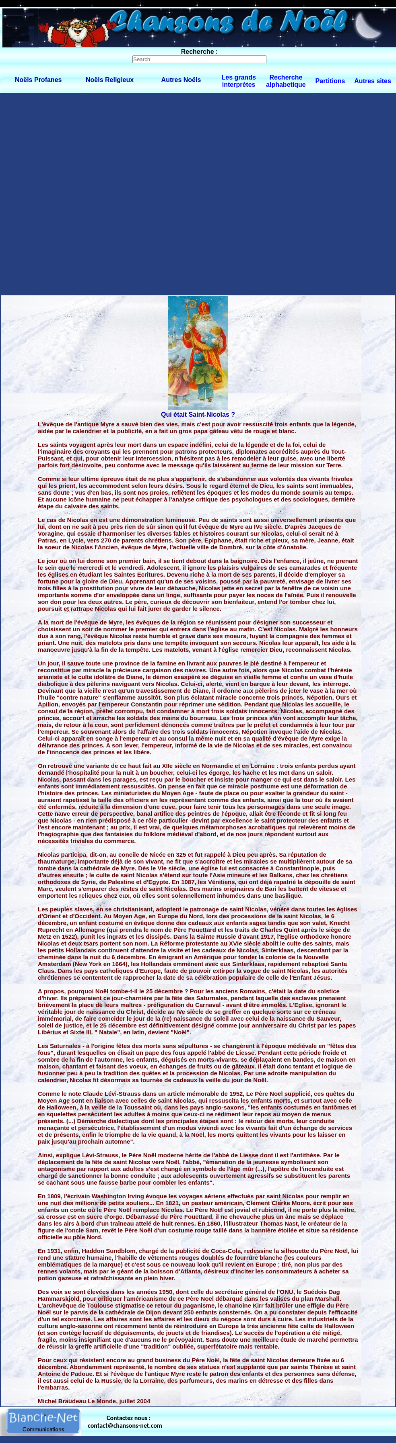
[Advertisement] (97, 193)
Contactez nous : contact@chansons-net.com (125, 1421)
